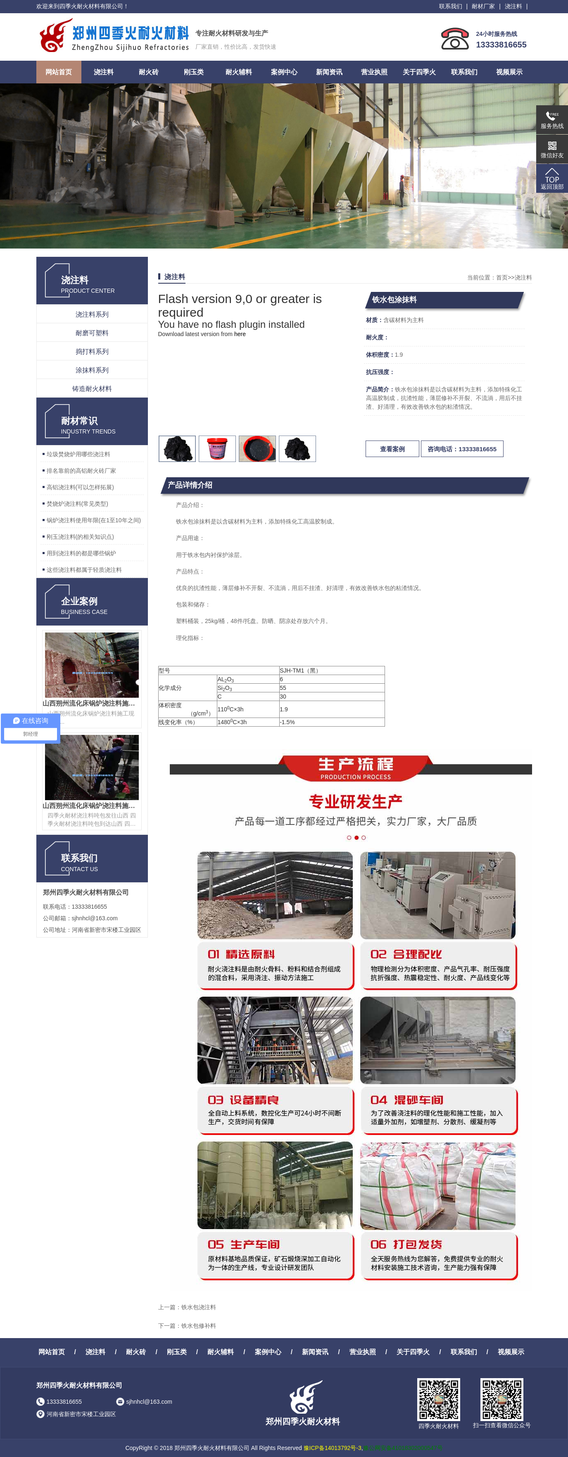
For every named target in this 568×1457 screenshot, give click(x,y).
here (240, 334)
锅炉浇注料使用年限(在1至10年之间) (94, 520)
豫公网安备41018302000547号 (403, 1448)
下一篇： (169, 1325)
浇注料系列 (92, 314)
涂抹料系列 (92, 370)
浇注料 (513, 6)
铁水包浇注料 (198, 1307)
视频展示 (509, 72)
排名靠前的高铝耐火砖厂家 (81, 470)
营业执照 (374, 72)
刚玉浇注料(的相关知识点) (80, 536)
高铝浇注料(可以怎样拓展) (80, 487)
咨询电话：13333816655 (462, 448)
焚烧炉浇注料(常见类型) (77, 503)
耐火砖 (149, 72)
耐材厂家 (483, 6)
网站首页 (58, 72)
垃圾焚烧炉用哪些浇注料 (78, 454)
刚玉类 (194, 72)
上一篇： (169, 1307)
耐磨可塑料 (92, 332)
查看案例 (392, 448)
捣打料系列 (92, 351)
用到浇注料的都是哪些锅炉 (81, 553)
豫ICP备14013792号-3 (332, 1448)
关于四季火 (419, 72)
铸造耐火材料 (92, 388)
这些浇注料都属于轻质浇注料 (84, 569)
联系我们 (450, 6)
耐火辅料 (239, 72)
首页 (502, 277)
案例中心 (284, 72)
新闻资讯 (329, 72)
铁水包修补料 (198, 1325)
